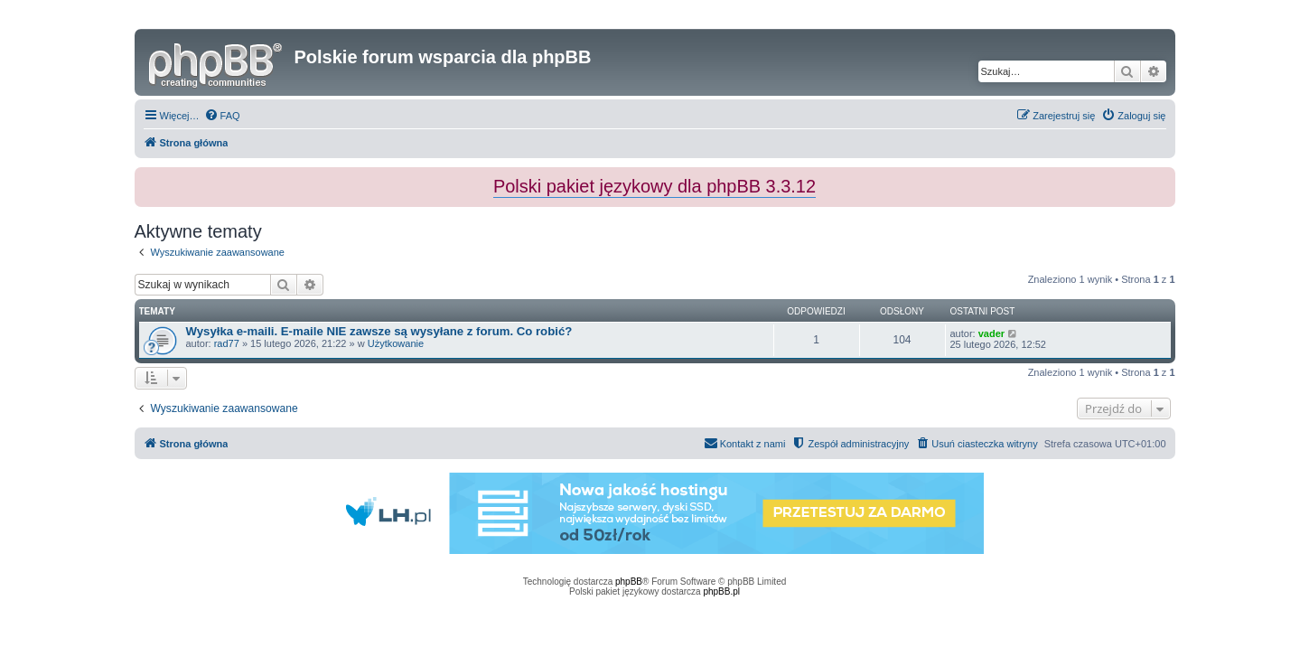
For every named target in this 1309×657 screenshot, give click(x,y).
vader (991, 333)
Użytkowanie (396, 343)
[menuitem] (222, 116)
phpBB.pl (721, 591)
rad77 (226, 343)
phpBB (628, 582)
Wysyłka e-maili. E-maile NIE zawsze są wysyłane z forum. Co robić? (379, 331)
